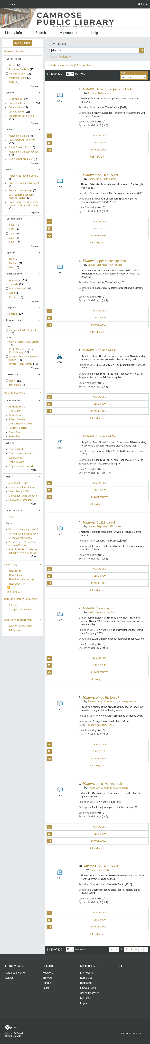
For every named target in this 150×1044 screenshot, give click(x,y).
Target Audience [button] (14, 273)
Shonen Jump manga (20, 190)
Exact (46, 988)
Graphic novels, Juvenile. (22, 116)
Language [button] (11, 307)
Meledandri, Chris (18, 136)
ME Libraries (15, 630)
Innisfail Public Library (21, 364)
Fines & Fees (88, 988)
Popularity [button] (10, 252)
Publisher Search (17, 428)
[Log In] (139, 4)
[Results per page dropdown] (70, 74)
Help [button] (96, 33)
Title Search (14, 411)
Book (12, 65)
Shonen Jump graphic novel (24, 183)
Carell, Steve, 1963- (19, 147)
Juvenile (14, 284)
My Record (86, 972)
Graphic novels (16, 111)
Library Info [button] (15, 33)
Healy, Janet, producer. (21, 159)
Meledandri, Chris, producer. (23, 151)
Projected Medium (19, 69)
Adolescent (15, 280)
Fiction (13, 380)
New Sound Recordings (21, 579)
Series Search (15, 436)
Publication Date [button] (14, 218)
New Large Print (17, 583)
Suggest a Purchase (20, 609)
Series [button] (9, 169)
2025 (12, 229)
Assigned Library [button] (14, 320)
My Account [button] (70, 33)
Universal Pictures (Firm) (22, 140)
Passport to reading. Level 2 (23, 175)
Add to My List (97, 157)
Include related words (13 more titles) (70, 65)
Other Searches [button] (13, 400)
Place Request (77, 150)
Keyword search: (58, 44)
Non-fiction (15, 385)
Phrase (47, 982)
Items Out (86, 977)
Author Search (16, 415)
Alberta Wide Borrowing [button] (18, 619)
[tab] (22, 51)
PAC (10, 516)
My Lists (85, 998)
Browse (47, 977)
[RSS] (8, 588)
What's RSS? (13, 591)
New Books (15, 571)
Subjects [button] (10, 92)
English (13, 313)
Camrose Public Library (23, 330)
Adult (12, 292)
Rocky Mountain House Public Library (21, 351)
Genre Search (15, 432)
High (11, 259)
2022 (12, 242)
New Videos (15, 575)
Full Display (76, 143)
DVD (11, 82)
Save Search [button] (22, 42)
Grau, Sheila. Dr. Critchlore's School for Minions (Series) (23, 204)
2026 (12, 225)
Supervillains (15, 107)
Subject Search (16, 419)
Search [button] (42, 33)
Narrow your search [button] (15, 51)
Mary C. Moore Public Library (24, 341)
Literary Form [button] (12, 374)
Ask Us (9, 977)
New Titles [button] (10, 564)
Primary (13, 297)
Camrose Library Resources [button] (20, 599)
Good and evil (16, 99)
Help (121, 966)
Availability (76, 136)
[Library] (12, 4)
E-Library (14, 605)
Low (11, 267)
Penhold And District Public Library (23, 358)
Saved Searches (89, 993)
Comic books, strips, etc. (21, 103)
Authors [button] (10, 129)
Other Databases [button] (14, 510)
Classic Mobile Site (131, 1033)
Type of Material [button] (14, 59)
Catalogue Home (15, 972)
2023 (12, 237)
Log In (144, 4)
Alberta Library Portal (20, 626)
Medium (13, 263)
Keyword (48, 972)
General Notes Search (20, 423)
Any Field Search (17, 406)
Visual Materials (18, 78)
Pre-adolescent (17, 288)
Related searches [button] (14, 392)
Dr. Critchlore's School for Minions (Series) (22, 196)
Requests (86, 982)
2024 (12, 233)
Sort (123, 73)
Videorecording (17, 73)
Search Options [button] (60, 56)
